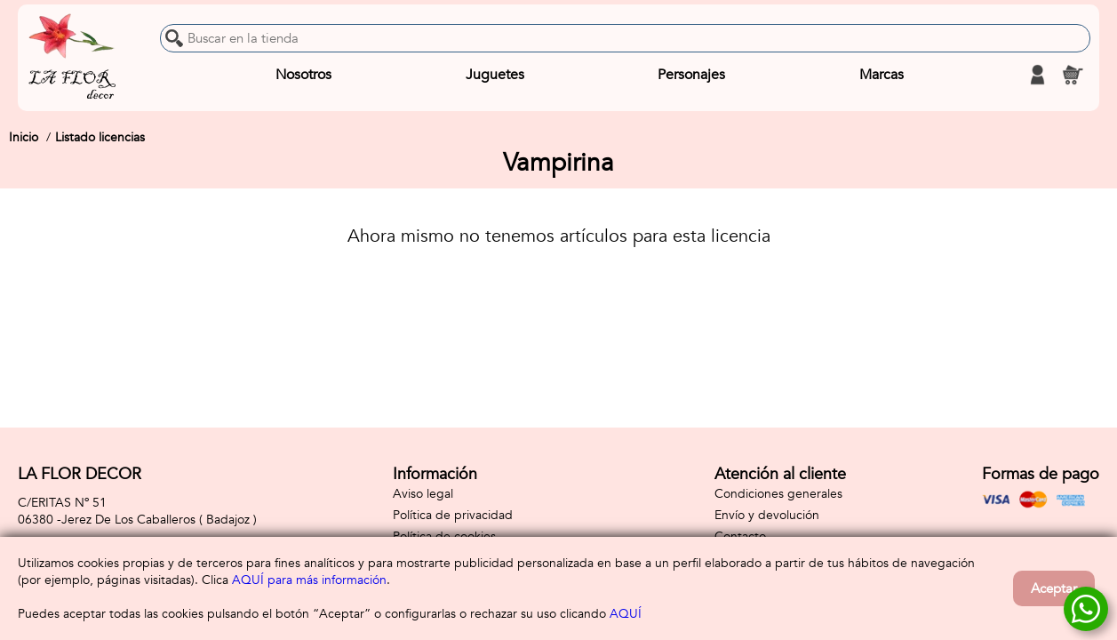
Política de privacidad (453, 515)
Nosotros (303, 74)
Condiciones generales (778, 493)
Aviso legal (423, 493)
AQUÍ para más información (309, 580)
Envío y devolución (766, 515)
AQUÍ (626, 613)
